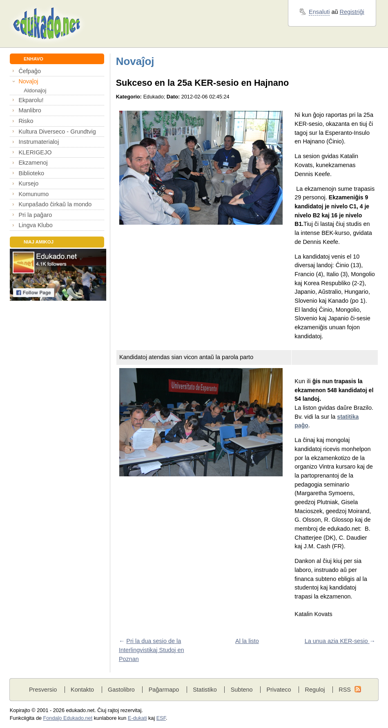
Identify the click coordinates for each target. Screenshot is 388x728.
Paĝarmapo (164, 689)
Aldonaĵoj (35, 90)
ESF (161, 718)
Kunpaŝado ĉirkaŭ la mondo (54, 204)
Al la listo (247, 641)
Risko (25, 121)
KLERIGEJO (34, 152)
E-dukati (137, 718)
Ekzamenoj (32, 162)
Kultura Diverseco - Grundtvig (57, 131)
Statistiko (205, 689)
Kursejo (28, 183)
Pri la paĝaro (35, 215)
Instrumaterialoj (38, 141)
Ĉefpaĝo (29, 71)
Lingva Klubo (35, 225)
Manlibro (29, 110)
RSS (345, 689)
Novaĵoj (28, 81)
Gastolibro (121, 689)
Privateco (278, 689)
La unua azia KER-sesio (337, 641)
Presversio (43, 689)
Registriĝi (352, 12)
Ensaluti (319, 12)
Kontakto (82, 689)
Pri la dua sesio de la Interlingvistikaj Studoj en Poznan (151, 650)
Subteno (242, 689)
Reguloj (315, 689)
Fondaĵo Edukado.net (68, 718)
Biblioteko (31, 173)
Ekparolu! (30, 100)
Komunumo (33, 194)
